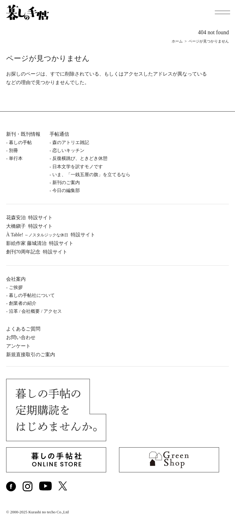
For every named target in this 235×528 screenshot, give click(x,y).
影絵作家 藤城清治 (39, 243)
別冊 (13, 150)
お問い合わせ (20, 337)
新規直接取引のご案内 (30, 354)
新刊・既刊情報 (23, 134)
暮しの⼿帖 (20, 142)
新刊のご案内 (66, 182)
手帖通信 (59, 134)
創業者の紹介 (22, 303)
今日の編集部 (66, 190)
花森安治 (29, 217)
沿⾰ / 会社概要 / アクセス (35, 311)
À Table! (50, 234)
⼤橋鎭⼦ (29, 226)
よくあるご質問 (23, 328)
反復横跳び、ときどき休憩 (79, 158)
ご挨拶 (16, 287)
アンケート (18, 346)
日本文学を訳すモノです (77, 166)
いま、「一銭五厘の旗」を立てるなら (91, 174)
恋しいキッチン (68, 150)
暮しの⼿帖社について (32, 295)
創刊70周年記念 (36, 251)
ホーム (177, 41)
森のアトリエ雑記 (70, 142)
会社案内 (16, 279)
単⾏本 (16, 158)
